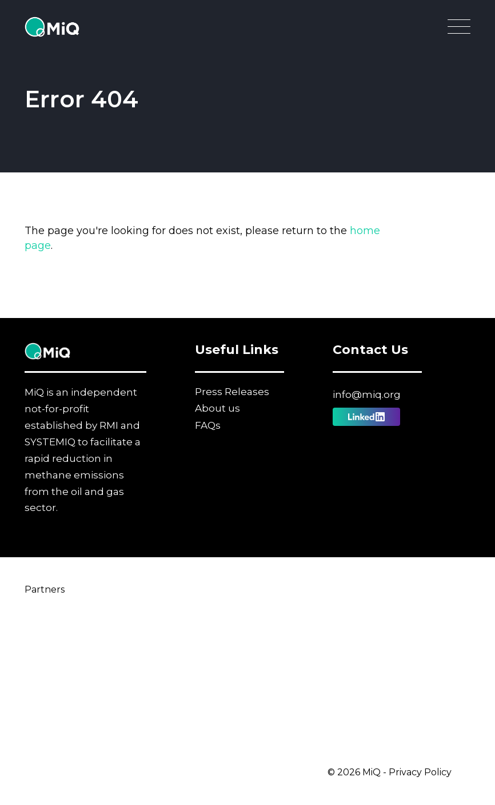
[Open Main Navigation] (459, 29)
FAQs (208, 425)
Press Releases (232, 391)
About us (217, 408)
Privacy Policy (420, 772)
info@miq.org (367, 394)
